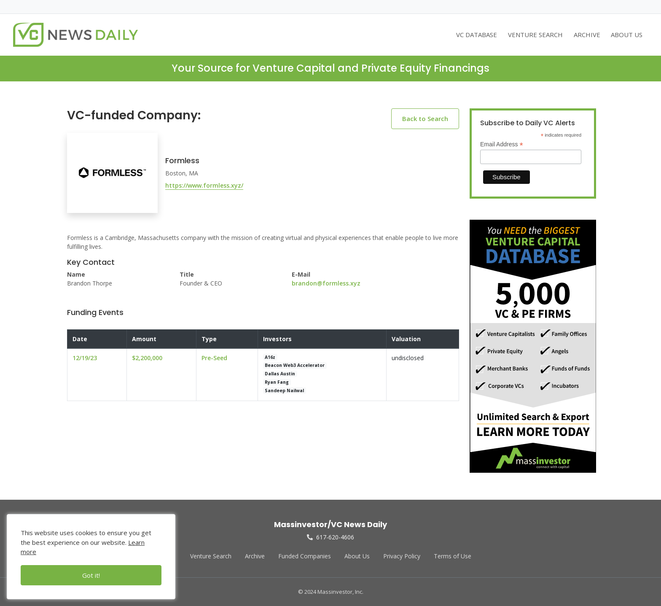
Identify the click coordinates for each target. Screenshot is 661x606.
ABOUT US (626, 34)
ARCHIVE (587, 34)
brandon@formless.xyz (326, 283)
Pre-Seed (214, 358)
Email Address (501, 144)
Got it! (91, 575)
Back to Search (425, 118)
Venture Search (210, 556)
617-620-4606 (330, 537)
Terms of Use (452, 556)
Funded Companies (304, 556)
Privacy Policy (401, 556)
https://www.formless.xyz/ (204, 185)
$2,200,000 (147, 358)
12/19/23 (85, 358)
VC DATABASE (476, 34)
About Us (357, 556)
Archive (255, 556)
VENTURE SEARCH (535, 34)
